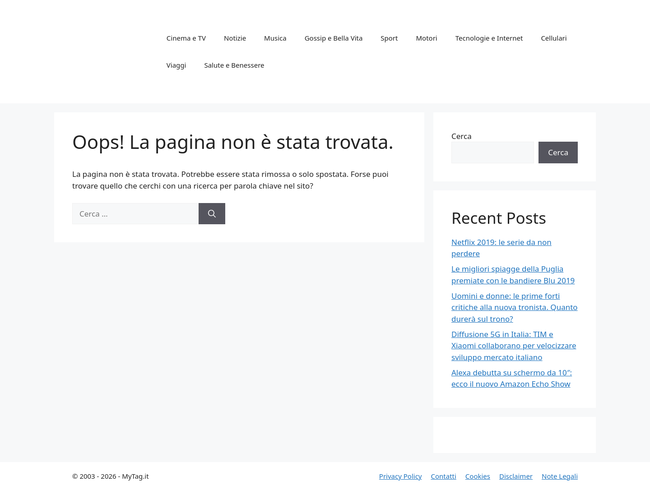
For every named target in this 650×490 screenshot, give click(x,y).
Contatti (443, 476)
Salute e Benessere (234, 64)
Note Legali (560, 476)
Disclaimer (516, 476)
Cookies (477, 476)
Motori (426, 37)
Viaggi (176, 64)
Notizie (235, 37)
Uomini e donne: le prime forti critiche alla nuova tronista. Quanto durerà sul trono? (514, 307)
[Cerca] (212, 214)
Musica (275, 37)
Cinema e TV (186, 37)
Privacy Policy (400, 476)
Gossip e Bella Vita (334, 37)
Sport (389, 37)
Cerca (461, 136)
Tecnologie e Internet (489, 37)
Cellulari (553, 37)
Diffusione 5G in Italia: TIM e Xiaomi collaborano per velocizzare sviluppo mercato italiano (513, 345)
